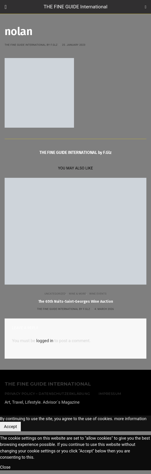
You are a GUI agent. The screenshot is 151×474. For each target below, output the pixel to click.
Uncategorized (55, 293)
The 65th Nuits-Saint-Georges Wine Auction (75, 301)
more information (130, 418)
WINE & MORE (77, 293)
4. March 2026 (104, 309)
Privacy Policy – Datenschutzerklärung (47, 394)
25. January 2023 (73, 44)
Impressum (110, 394)
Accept (10, 426)
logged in (44, 340)
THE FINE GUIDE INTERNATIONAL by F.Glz (31, 44)
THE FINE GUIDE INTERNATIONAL (48, 384)
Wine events (98, 293)
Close (5, 467)
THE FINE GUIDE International (75, 7)
